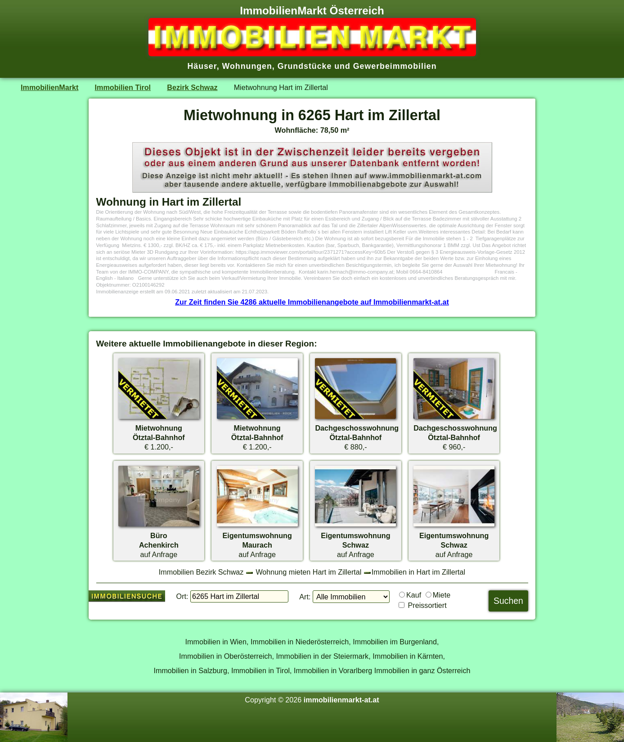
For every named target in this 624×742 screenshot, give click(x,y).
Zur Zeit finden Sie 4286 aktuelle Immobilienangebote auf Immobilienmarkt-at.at (312, 302)
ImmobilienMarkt (49, 87)
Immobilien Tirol (123, 87)
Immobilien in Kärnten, (409, 656)
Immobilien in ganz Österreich (422, 670)
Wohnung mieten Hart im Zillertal (308, 572)
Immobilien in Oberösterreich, (226, 656)
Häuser (201, 66)
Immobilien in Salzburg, (191, 670)
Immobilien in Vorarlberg (333, 670)
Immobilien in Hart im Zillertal (418, 572)
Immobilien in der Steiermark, (323, 656)
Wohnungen (247, 66)
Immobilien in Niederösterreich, (301, 642)
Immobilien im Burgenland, (396, 642)
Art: (304, 597)
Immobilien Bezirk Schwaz (201, 572)
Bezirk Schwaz (192, 87)
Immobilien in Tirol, (261, 670)
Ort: (182, 596)
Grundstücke (305, 66)
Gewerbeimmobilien (395, 66)
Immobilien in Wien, (217, 642)
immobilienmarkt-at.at (341, 700)
